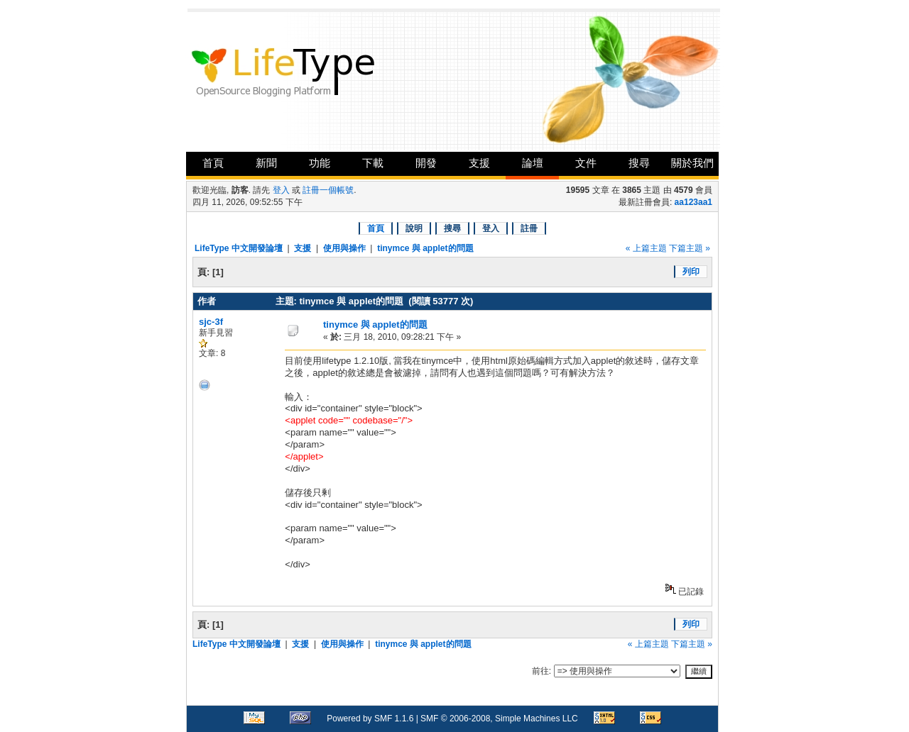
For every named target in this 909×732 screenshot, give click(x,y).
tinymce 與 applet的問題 (425, 248)
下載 (372, 163)
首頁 (213, 163)
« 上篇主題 (646, 248)
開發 (426, 163)
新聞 (266, 163)
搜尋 (639, 163)
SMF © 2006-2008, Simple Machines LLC (499, 718)
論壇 (532, 163)
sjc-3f (211, 321)
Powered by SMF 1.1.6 (370, 718)
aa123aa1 (693, 202)
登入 (281, 190)
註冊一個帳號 (328, 190)
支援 (479, 163)
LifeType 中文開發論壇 (239, 248)
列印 (691, 272)
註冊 (529, 228)
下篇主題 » (689, 248)
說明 (414, 228)
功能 (319, 163)
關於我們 (692, 163)
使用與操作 (344, 248)
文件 (586, 163)
